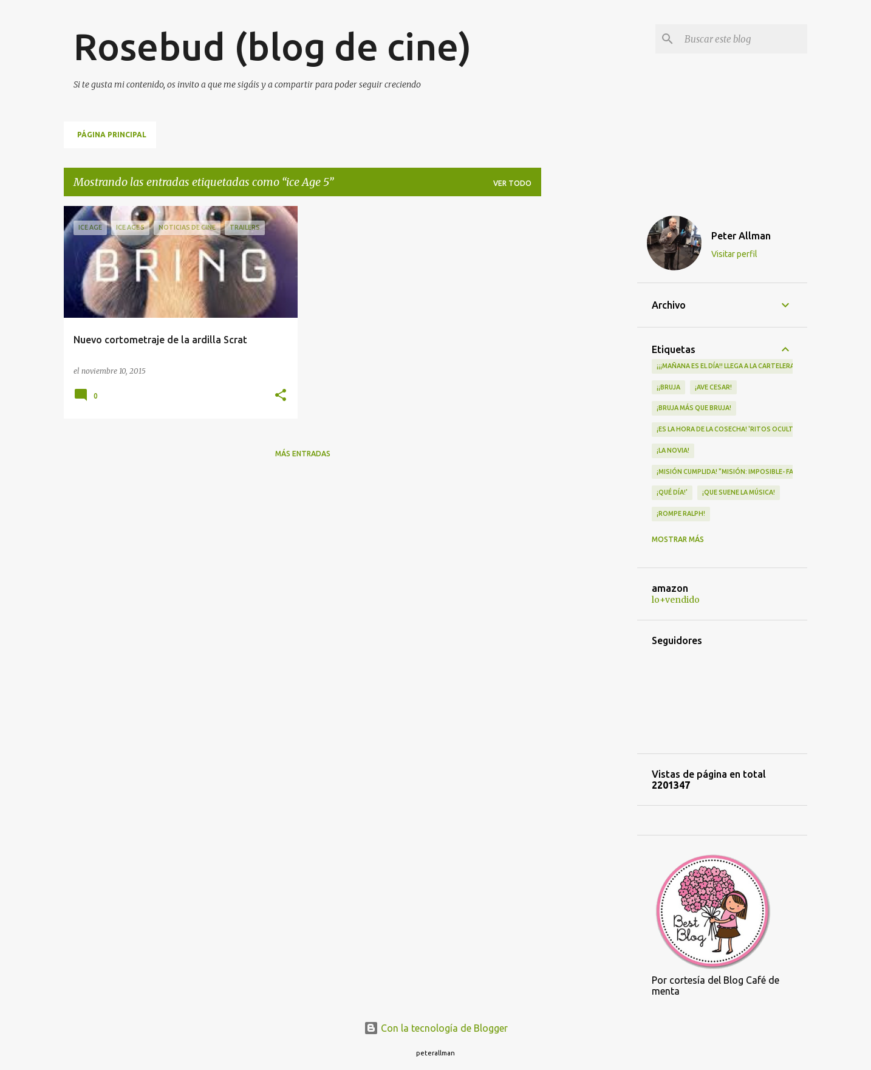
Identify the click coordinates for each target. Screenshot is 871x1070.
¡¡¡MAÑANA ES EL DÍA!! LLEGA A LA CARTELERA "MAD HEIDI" (746, 365)
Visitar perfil (734, 254)
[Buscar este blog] (743, 38)
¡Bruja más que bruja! (694, 407)
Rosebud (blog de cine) (272, 46)
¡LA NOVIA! (673, 450)
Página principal (111, 135)
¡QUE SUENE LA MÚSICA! (738, 492)
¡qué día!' (672, 492)
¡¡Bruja (668, 387)
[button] (280, 396)
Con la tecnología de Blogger (436, 1028)
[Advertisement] (589, 388)
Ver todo (512, 183)
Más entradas (302, 454)
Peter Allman (741, 235)
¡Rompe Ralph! (681, 513)
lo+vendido (676, 599)
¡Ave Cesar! (713, 387)
